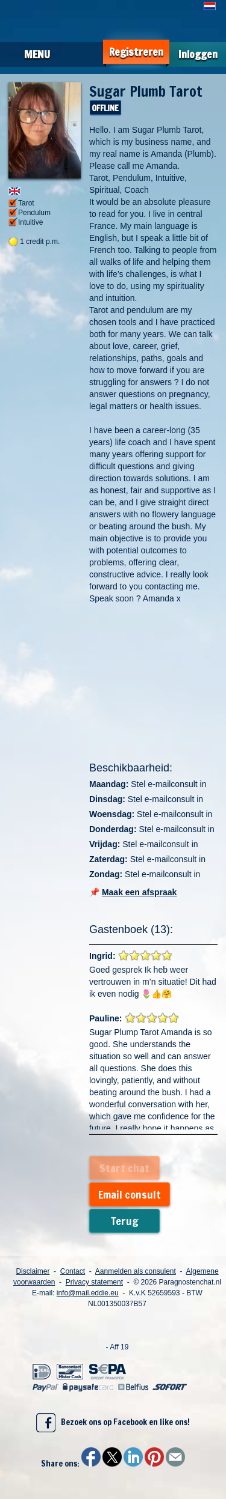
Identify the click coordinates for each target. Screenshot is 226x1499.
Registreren (136, 51)
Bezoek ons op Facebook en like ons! (113, 1422)
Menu (37, 54)
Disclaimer (32, 1271)
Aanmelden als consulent (135, 1271)
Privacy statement (94, 1282)
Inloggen (198, 54)
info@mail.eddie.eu (88, 1293)
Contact (72, 1271)
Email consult (129, 1194)
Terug (125, 1221)
